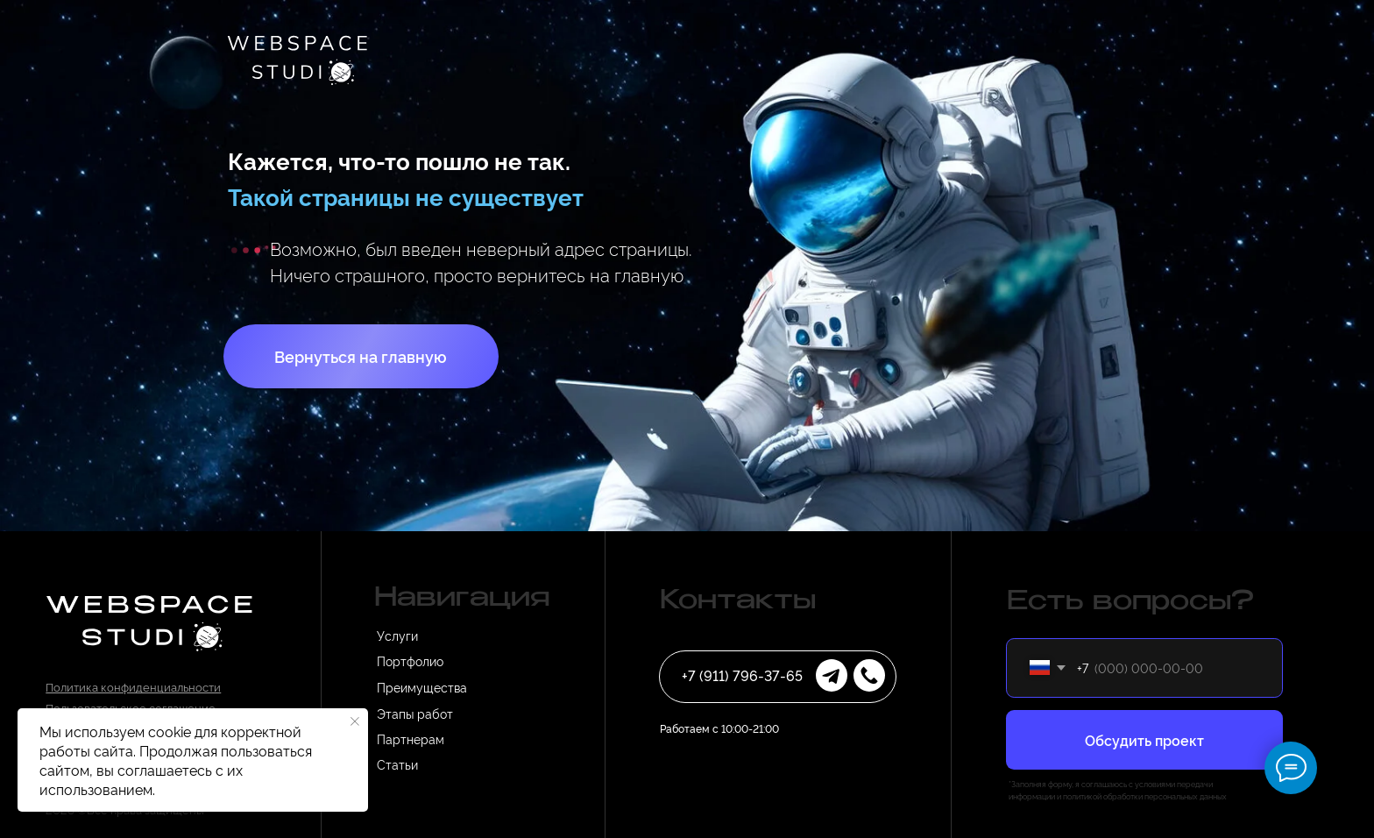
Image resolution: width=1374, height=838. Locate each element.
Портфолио (410, 660)
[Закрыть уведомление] (355, 721)
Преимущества (422, 686)
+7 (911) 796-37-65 (742, 675)
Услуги (397, 635)
